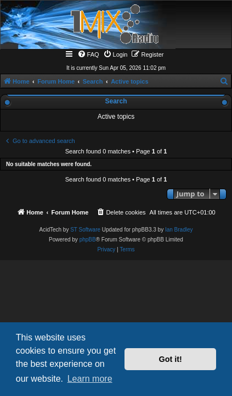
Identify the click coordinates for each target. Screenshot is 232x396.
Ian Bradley (179, 230)
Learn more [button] (89, 378)
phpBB (88, 240)
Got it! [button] (170, 359)
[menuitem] (88, 54)
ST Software (85, 230)
